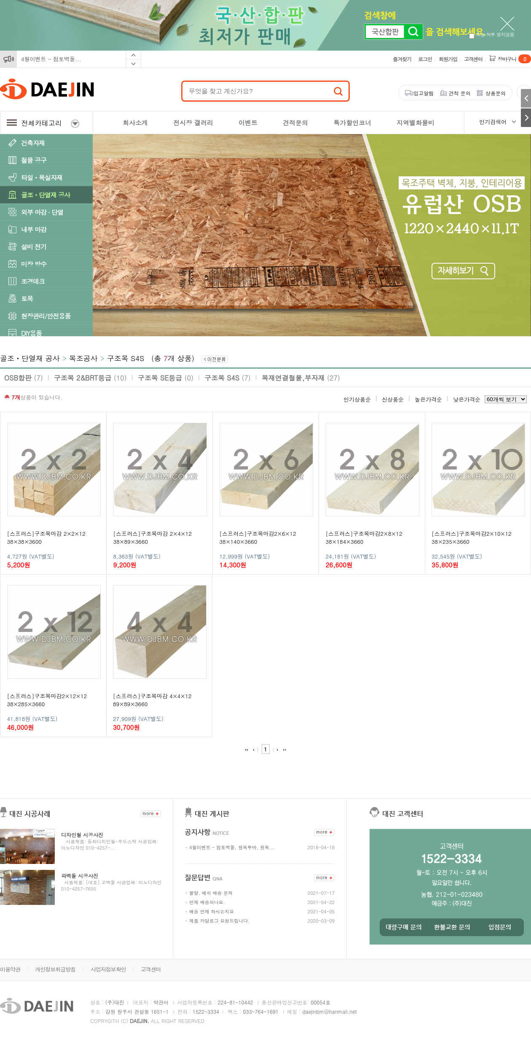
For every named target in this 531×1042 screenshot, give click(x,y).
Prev (133, 55)
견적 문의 (460, 93)
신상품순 (393, 399)
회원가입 (448, 58)
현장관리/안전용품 (45, 315)
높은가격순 (428, 399)
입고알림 (423, 93)
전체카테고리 (43, 123)
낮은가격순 (466, 399)
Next (133, 63)
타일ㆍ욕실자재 (41, 177)
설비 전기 (33, 246)
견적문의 (295, 122)
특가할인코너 (352, 122)
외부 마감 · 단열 (42, 212)
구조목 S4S (125, 358)
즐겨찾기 (402, 58)
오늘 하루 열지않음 (491, 34)
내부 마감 (33, 229)
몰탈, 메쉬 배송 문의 (211, 893)
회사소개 (135, 122)
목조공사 (83, 358)
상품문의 (495, 93)
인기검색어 (493, 122)
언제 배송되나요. (207, 902)
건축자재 (33, 142)
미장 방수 (33, 263)
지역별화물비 (415, 122)
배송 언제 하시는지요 (211, 911)
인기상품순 (357, 399)
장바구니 (514, 58)
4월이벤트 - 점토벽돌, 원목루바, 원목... (231, 847)
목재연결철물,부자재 (301, 378)
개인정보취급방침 (55, 969)
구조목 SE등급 (165, 378)
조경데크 (33, 281)
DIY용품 (31, 333)
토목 (27, 298)
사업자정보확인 (108, 969)
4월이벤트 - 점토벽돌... (51, 59)
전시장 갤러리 (193, 122)
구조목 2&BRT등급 (90, 378)
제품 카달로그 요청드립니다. (219, 921)
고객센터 (473, 58)
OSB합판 (23, 378)
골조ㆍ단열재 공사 (45, 194)
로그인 (425, 58)
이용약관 (10, 969)
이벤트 (248, 122)
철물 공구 (33, 160)
